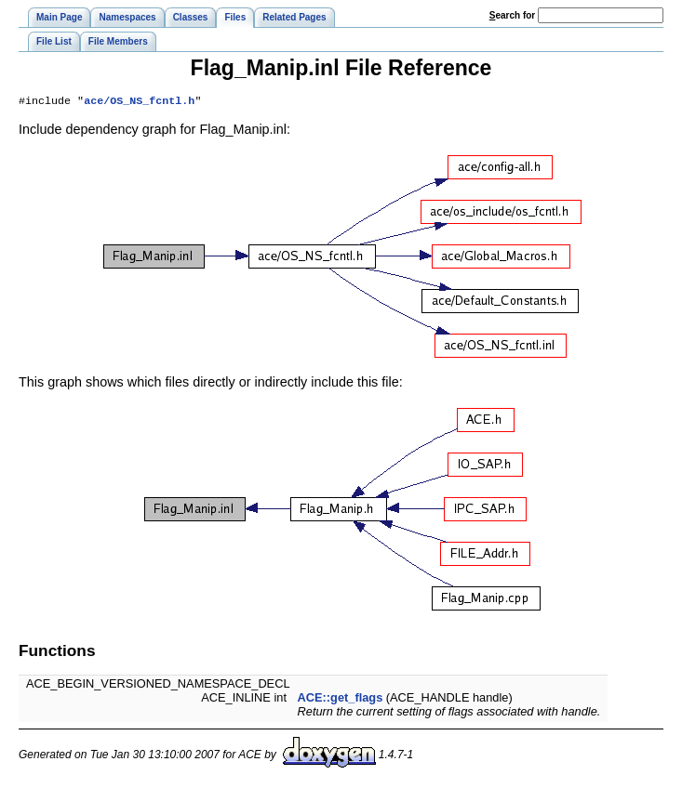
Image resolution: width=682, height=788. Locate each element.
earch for (512, 15)
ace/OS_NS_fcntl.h (139, 102)
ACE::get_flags (340, 699)
